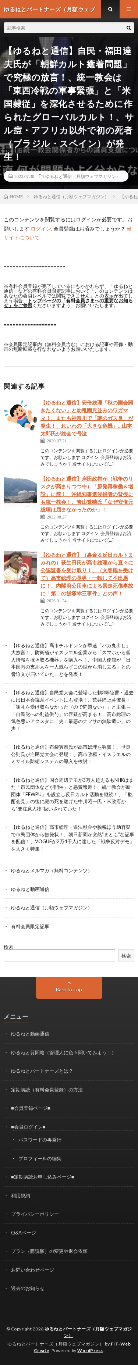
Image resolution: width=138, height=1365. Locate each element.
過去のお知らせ (28, 1288)
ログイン (41, 228)
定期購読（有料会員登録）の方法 (47, 1090)
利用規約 (20, 1195)
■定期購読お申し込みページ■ (42, 1177)
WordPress (90, 1350)
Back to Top (69, 989)
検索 (8, 947)
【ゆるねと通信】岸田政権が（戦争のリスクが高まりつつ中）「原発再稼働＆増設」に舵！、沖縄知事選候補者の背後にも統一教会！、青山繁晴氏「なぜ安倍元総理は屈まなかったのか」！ (86, 494)
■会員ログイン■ (28, 1127)
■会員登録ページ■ (30, 1108)
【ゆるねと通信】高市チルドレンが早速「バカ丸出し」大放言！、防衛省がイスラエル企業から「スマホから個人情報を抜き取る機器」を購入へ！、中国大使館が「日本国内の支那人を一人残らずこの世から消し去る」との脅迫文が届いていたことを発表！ (71, 659)
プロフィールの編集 (39, 1158)
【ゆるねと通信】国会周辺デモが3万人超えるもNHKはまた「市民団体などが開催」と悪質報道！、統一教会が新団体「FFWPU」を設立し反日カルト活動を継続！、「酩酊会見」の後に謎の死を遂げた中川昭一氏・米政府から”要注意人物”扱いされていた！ (72, 794)
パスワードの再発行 (39, 1140)
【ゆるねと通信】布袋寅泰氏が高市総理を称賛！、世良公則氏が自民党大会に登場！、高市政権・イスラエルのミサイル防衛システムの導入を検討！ (71, 754)
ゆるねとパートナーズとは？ (42, 1071)
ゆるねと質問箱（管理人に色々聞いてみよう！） (63, 1052)
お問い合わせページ (32, 1270)
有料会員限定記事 (30, 926)
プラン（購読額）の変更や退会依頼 (49, 1251)
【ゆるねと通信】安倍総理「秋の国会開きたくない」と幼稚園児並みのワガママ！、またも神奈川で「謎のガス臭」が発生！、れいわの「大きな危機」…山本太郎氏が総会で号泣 (86, 417)
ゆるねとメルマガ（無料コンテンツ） (51, 870)
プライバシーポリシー (35, 1214)
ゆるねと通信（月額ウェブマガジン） (82, 176)
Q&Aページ (23, 1233)
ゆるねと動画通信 (30, 889)
